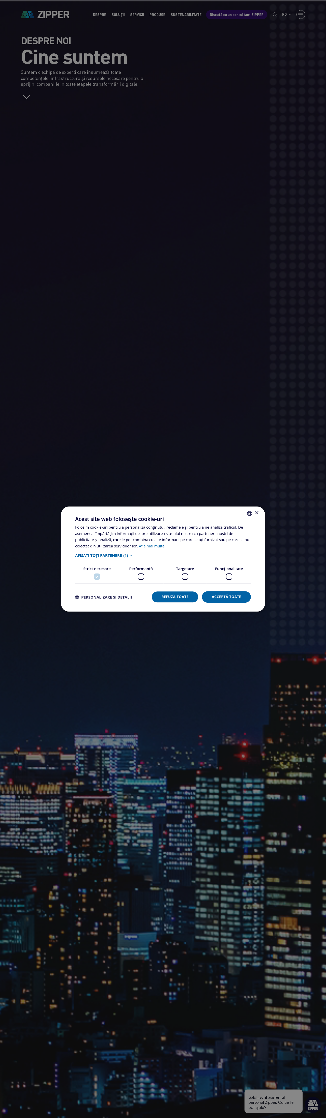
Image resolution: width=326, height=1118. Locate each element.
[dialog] (163, 559)
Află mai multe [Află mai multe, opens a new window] (152, 545)
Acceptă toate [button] (226, 596)
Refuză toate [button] (174, 596)
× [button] (257, 513)
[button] (163, 555)
